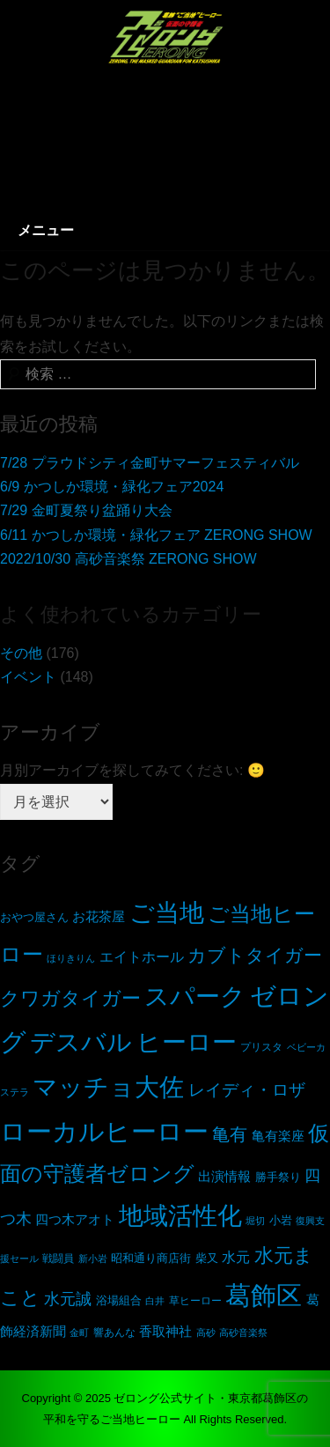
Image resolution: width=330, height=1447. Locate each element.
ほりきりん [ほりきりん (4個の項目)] (71, 958)
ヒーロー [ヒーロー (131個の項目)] (186, 1042)
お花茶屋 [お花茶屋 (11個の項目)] (98, 916)
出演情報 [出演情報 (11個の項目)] (224, 1176)
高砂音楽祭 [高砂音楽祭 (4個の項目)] (243, 1332)
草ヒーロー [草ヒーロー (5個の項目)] (195, 1300)
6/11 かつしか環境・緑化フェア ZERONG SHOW (156, 535)
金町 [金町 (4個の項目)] (79, 1332)
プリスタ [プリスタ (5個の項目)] (261, 1046)
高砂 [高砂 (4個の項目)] (206, 1332)
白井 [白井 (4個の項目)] (155, 1301)
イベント (28, 676)
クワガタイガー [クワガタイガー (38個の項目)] (70, 998)
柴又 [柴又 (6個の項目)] (206, 1258)
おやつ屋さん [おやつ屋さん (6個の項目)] (34, 918)
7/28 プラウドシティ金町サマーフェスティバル (149, 462)
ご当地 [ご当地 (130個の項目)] (166, 912)
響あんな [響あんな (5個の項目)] (114, 1332)
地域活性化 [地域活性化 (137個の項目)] (180, 1215)
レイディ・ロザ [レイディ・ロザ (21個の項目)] (246, 1090)
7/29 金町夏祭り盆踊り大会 (86, 510)
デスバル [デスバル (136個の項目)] (81, 1042)
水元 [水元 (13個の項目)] (236, 1257)
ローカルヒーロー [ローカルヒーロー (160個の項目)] (104, 1131)
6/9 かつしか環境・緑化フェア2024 (112, 486)
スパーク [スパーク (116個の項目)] (195, 996)
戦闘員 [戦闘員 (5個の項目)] (58, 1258)
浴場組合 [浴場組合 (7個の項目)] (119, 1300)
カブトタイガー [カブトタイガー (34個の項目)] (254, 955)
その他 (21, 653)
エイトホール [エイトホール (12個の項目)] (141, 956)
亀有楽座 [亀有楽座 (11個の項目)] (278, 1135)
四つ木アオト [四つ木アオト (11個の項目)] (74, 1219)
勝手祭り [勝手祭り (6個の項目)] (278, 1177)
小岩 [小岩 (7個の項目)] (280, 1220)
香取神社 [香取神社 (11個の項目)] (165, 1331)
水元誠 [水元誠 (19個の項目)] (68, 1299)
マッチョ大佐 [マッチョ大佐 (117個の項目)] (108, 1087)
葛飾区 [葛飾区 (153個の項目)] (263, 1295)
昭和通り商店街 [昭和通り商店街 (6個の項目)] (151, 1258)
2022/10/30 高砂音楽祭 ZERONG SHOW (128, 558)
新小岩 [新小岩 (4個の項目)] (92, 1258)
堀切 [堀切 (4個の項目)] (255, 1220)
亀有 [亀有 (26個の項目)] (229, 1134)
